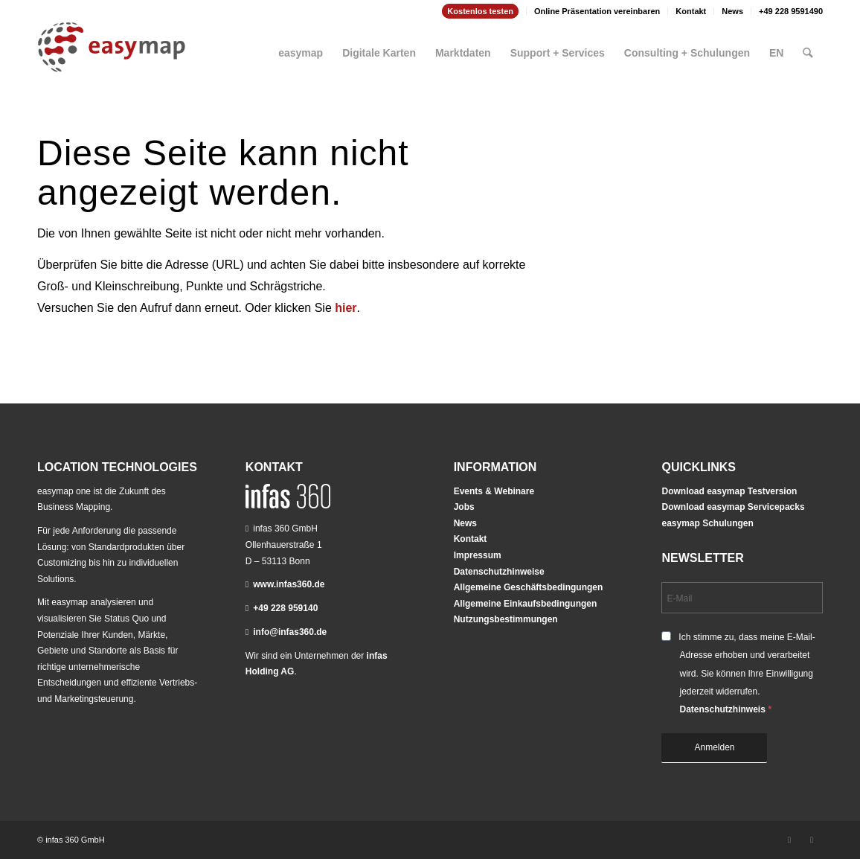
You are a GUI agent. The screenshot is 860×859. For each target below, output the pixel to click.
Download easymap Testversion (729, 491)
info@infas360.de (290, 632)
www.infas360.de (288, 584)
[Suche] (808, 47)
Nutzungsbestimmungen (506, 619)
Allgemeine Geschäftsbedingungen (528, 587)
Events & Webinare (494, 491)
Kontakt (691, 11)
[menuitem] (480, 11)
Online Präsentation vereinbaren (597, 11)
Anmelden (714, 747)
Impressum (477, 555)
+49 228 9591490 (791, 11)
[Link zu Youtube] (811, 839)
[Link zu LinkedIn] (789, 839)
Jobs (464, 507)
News (732, 11)
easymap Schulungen (707, 523)
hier (345, 307)
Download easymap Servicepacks (732, 507)
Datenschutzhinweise (499, 571)
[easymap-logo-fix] (111, 59)
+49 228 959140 (285, 608)
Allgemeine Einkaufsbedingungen (525, 603)
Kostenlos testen (480, 11)
